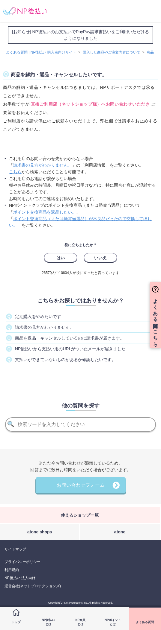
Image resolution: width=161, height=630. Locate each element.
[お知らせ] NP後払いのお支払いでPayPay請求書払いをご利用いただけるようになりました (80, 35)
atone (119, 531)
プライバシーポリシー (22, 562)
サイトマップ (15, 549)
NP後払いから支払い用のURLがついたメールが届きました (70, 348)
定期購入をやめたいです (38, 316)
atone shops (39, 531)
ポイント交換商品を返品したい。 (44, 212)
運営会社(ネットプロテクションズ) (32, 586)
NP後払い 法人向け (20, 578)
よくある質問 (145, 622)
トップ (16, 622)
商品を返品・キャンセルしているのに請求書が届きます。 (69, 338)
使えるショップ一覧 (80, 515)
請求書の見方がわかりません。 (42, 165)
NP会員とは (81, 622)
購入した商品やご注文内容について (111, 52)
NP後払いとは (48, 622)
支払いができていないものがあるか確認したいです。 (65, 359)
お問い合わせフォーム (81, 485)
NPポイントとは (113, 622)
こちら (15, 171)
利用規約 (11, 570)
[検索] (80, 424)
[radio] (60, 257)
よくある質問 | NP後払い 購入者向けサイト (41, 52)
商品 (150, 52)
